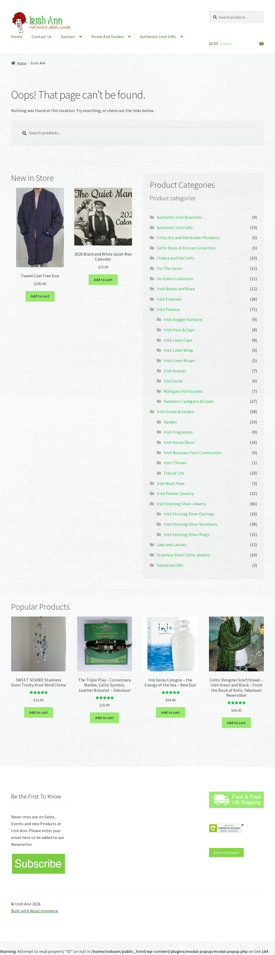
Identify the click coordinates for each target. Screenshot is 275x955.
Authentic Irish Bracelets (179, 217)
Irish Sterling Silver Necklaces (190, 524)
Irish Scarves (175, 370)
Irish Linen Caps (178, 340)
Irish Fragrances (178, 432)
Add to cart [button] (40, 296)
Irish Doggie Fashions (183, 319)
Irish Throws (175, 462)
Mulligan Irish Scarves (183, 391)
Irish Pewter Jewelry (175, 493)
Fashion (68, 36)
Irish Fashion (168, 309)
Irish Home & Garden (175, 411)
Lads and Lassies (171, 544)
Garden (170, 422)
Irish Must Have (171, 483)
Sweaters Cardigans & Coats (189, 401)
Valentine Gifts (170, 565)
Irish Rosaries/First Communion (193, 452)
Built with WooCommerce (34, 910)
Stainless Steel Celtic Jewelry (183, 554)
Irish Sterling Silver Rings (186, 534)
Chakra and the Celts (175, 258)
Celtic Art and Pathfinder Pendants (188, 237)
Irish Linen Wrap (178, 350)
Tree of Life (174, 473)
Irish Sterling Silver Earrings (189, 513)
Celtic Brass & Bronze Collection (186, 248)
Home (16, 36)
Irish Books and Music (176, 288)
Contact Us (42, 36)
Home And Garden (107, 36)
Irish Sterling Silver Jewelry (181, 503)
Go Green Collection (175, 278)
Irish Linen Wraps (179, 360)
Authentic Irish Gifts (158, 36)
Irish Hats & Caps (179, 329)
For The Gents (169, 268)
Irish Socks (173, 380)
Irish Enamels (169, 299)
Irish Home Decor (179, 442)
